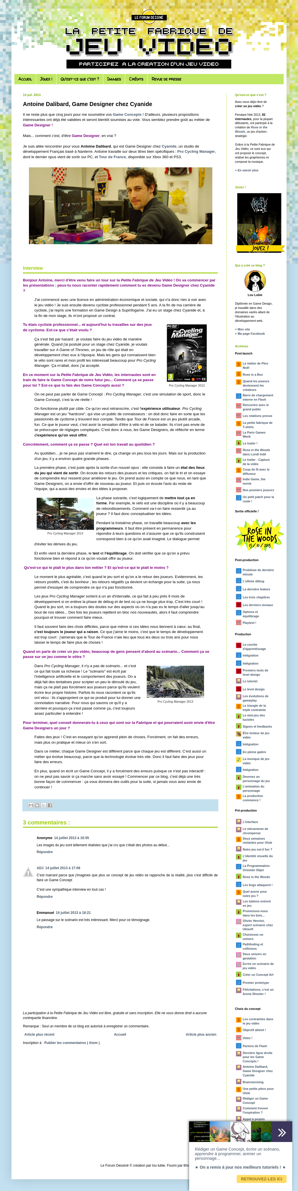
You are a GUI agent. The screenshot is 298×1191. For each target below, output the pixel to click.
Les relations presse (257, 416)
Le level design (253, 689)
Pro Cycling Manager (196, 151)
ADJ (40, 868)
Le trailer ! (250, 443)
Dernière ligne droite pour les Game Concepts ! (257, 1057)
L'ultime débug (253, 581)
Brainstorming (253, 1082)
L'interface (250, 822)
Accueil (25, 79)
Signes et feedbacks (257, 726)
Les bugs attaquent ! (257, 885)
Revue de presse (166, 79)
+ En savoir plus (246, 170)
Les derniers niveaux (258, 605)
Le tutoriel (250, 681)
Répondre (45, 852)
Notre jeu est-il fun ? (257, 849)
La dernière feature (256, 589)
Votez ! (247, 1038)
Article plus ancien (201, 1035)
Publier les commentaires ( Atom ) (72, 1043)
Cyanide (169, 146)
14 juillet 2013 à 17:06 (62, 868)
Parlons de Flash (255, 1046)
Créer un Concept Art (258, 974)
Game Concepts (127, 114)
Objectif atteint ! (254, 1030)
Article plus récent (39, 1035)
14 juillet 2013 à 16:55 (71, 838)
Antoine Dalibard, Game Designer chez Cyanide (258, 1071)
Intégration (250, 655)
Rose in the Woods (256, 877)
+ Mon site (242, 329)
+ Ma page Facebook (250, 333)
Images (114, 79)
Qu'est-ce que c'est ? (79, 79)
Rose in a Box (253, 374)
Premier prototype (256, 982)
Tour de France (112, 157)
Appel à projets (254, 1119)
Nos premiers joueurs (258, 490)
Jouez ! (46, 79)
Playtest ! (249, 622)
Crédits (136, 79)
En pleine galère (254, 752)
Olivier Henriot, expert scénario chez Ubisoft (258, 925)
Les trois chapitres (256, 597)
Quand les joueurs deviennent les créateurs (256, 385)
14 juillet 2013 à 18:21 (73, 913)
